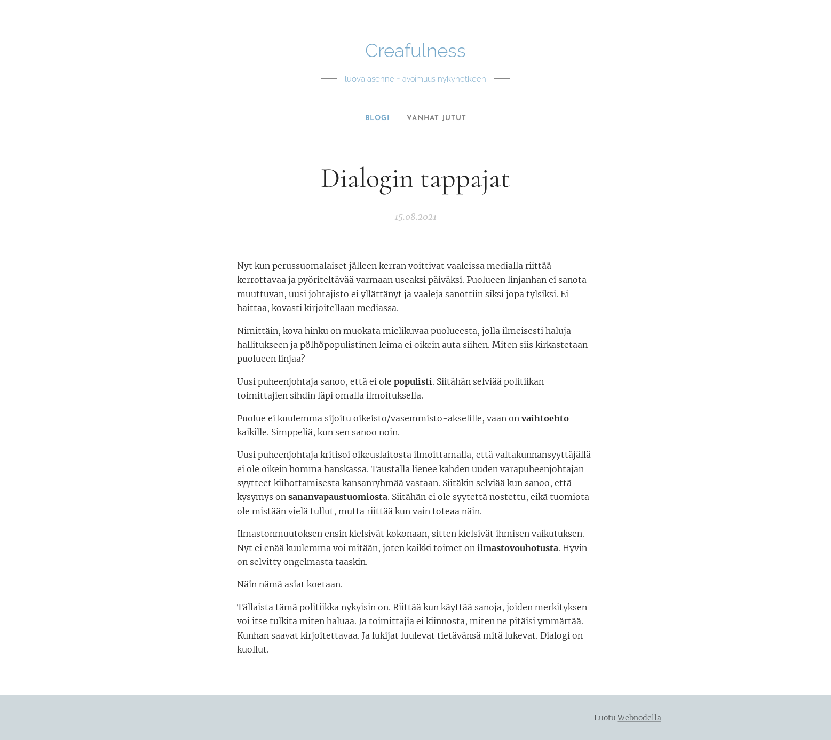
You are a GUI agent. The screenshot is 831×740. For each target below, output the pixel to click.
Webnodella (639, 717)
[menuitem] (376, 118)
